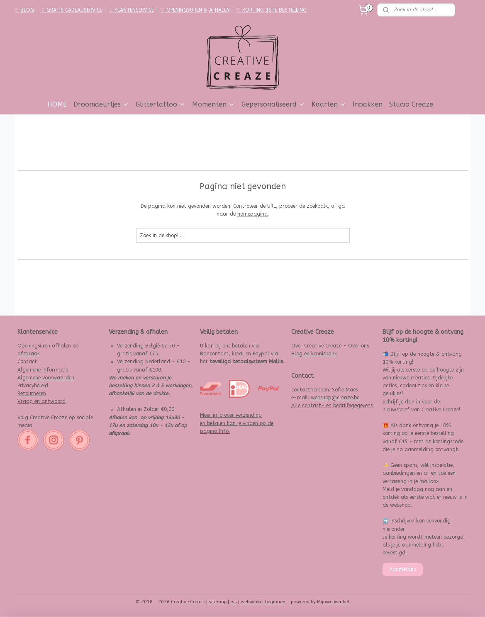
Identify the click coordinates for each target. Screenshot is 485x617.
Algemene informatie (42, 370)
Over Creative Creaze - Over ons (330, 346)
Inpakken (368, 104)
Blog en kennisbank (314, 354)
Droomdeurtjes (101, 104)
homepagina (252, 214)
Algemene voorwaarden (45, 378)
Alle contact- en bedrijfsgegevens (332, 405)
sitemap (218, 602)
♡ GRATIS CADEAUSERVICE (71, 10)
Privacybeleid (32, 386)
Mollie (276, 361)
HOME (57, 104)
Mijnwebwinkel (333, 602)
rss (233, 602)
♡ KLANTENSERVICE (131, 10)
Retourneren (31, 393)
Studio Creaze (411, 104)
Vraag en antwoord (41, 401)
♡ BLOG (24, 10)
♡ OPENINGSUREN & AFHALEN (195, 10)
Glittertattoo (160, 104)
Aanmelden (402, 569)
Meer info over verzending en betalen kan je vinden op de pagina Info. (236, 423)
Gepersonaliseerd (273, 104)
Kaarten (329, 104)
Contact (27, 361)
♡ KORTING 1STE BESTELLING (271, 10)
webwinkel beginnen (263, 602)
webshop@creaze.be (335, 398)
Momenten (213, 104)
